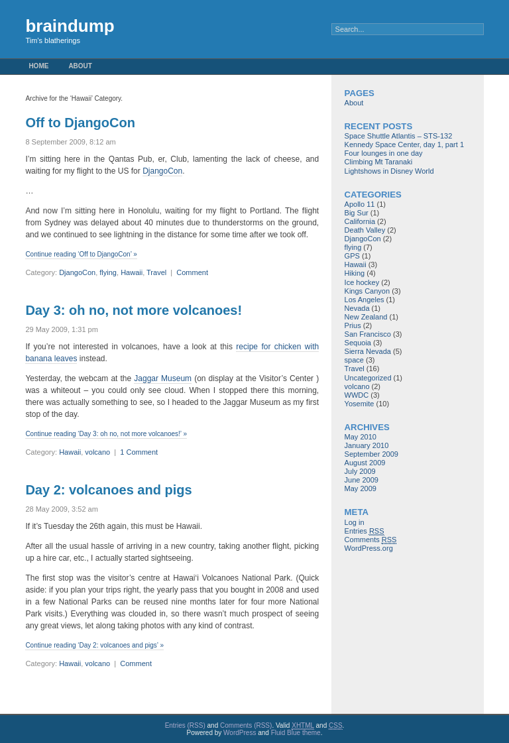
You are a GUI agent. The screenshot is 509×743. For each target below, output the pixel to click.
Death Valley (365, 230)
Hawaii (131, 272)
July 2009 (360, 471)
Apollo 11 (360, 204)
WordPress (239, 732)
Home (38, 66)
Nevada (357, 308)
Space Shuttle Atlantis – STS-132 (399, 136)
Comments (371, 540)
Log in (355, 522)
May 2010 (360, 437)
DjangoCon (162, 171)
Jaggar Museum (163, 378)
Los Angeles (364, 300)
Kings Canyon (367, 291)
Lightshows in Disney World (389, 171)
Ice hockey (362, 282)
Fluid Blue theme (296, 732)
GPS (352, 256)
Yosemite (359, 404)
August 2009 (365, 463)
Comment (192, 272)
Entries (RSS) (185, 725)
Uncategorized (368, 378)
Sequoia (358, 343)
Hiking (355, 273)
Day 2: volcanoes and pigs (108, 490)
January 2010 (367, 445)
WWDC (357, 395)
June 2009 (361, 480)
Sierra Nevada (368, 351)
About (80, 66)
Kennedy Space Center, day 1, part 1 (404, 144)
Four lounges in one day (384, 153)
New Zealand (366, 317)
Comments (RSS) (246, 725)
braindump (69, 26)
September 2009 (371, 454)
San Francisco (368, 334)
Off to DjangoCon (80, 122)
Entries (364, 531)
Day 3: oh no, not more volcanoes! (133, 310)
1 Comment (139, 452)
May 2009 (360, 488)
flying (108, 272)
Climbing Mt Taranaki (379, 162)
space (354, 360)
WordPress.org (369, 548)
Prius (353, 325)
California (360, 221)
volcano (97, 452)
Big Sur (356, 213)
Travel (156, 272)
